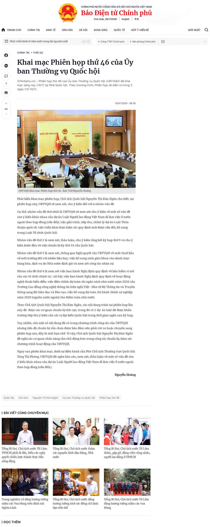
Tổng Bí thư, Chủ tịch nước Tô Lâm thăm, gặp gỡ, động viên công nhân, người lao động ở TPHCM (127, 453)
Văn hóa (67, 29)
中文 (136, 19)
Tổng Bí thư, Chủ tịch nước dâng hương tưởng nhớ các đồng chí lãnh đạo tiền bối (75, 503)
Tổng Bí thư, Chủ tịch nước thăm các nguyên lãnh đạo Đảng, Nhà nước (74, 453)
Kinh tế (50, 29)
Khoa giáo (100, 29)
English (126, 19)
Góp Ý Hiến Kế (140, 29)
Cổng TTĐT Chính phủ (111, 41)
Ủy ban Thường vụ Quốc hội (79, 397)
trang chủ (11, 29)
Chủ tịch (23, 397)
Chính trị (33, 29)
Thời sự (38, 52)
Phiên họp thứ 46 (109, 397)
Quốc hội (9, 397)
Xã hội (83, 29)
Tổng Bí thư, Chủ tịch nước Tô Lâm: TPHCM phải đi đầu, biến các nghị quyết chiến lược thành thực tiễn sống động (25, 455)
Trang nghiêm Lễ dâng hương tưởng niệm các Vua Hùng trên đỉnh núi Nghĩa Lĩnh (25, 503)
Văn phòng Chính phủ (143, 41)
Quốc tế (119, 29)
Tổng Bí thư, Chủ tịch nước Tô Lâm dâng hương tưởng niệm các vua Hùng (126, 503)
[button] (84, 41)
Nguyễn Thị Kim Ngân (45, 397)
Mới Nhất (194, 29)
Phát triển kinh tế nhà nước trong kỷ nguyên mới (39, 43)
